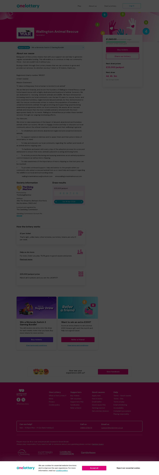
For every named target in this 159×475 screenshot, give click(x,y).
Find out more (26, 259)
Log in (131, 6)
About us (93, 6)
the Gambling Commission (107, 461)
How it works (97, 399)
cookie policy (62, 470)
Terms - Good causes (122, 395)
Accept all (94, 468)
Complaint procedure (122, 411)
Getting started (98, 408)
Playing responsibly (121, 414)
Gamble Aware (98, 444)
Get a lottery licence (100, 411)
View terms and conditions (36, 345)
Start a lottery (110, 6)
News (51, 399)
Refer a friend (77, 339)
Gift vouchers (75, 399)
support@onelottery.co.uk (112, 428)
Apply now (96, 395)
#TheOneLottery (23, 404)
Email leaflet (97, 402)
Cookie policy (54, 405)
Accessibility (119, 408)
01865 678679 (86, 428)
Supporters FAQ (76, 402)
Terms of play (119, 402)
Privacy (52, 402)
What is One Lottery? (57, 395)
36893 (135, 461)
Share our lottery (123, 56)
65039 (19, 216)
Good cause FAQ (99, 405)
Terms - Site (118, 399)
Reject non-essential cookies (128, 468)
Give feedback (113, 371)
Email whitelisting (120, 405)
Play (79, 6)
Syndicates (75, 405)
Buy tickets (122, 49)
